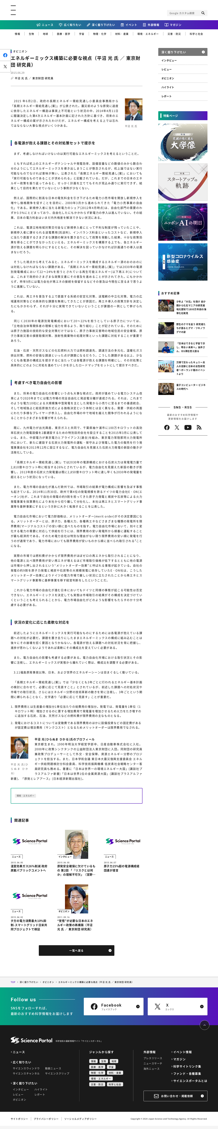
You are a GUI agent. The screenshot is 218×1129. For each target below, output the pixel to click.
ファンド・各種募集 (187, 1077)
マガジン (175, 25)
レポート (166, 96)
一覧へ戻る (76, 954)
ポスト (5, 66)
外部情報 (153, 25)
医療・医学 (63, 33)
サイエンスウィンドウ (26, 1071)
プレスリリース (153, 1061)
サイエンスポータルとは (190, 1084)
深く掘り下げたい (103, 25)
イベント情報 (182, 1055)
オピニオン (167, 78)
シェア (5, 55)
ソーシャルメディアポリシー (80, 1122)
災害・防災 (174, 33)
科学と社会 (196, 33)
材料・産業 (122, 33)
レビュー (166, 69)
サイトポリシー (19, 1122)
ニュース (47, 25)
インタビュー (169, 60)
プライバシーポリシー (46, 1122)
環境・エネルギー (148, 33)
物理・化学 (100, 33)
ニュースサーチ (153, 1066)
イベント (131, 25)
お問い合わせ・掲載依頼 (177, 1099)
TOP (13, 985)
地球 (45, 33)
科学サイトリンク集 (187, 1070)
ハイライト (167, 87)
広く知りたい (72, 25)
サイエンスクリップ (57, 1076)
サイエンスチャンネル (26, 1076)
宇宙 (81, 33)
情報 (17, 33)
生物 (31, 33)
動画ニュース (53, 1071)
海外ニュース (152, 1071)
